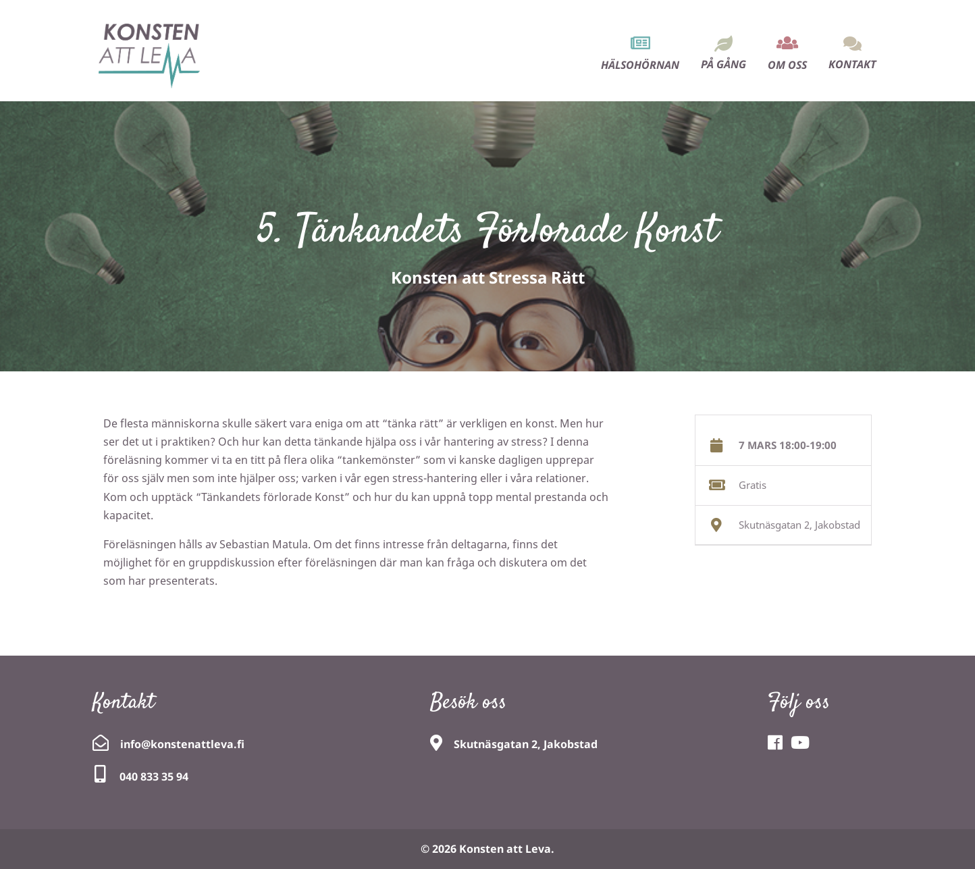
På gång (723, 64)
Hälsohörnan (640, 64)
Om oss (787, 64)
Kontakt (852, 64)
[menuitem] (640, 41)
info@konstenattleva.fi (182, 744)
